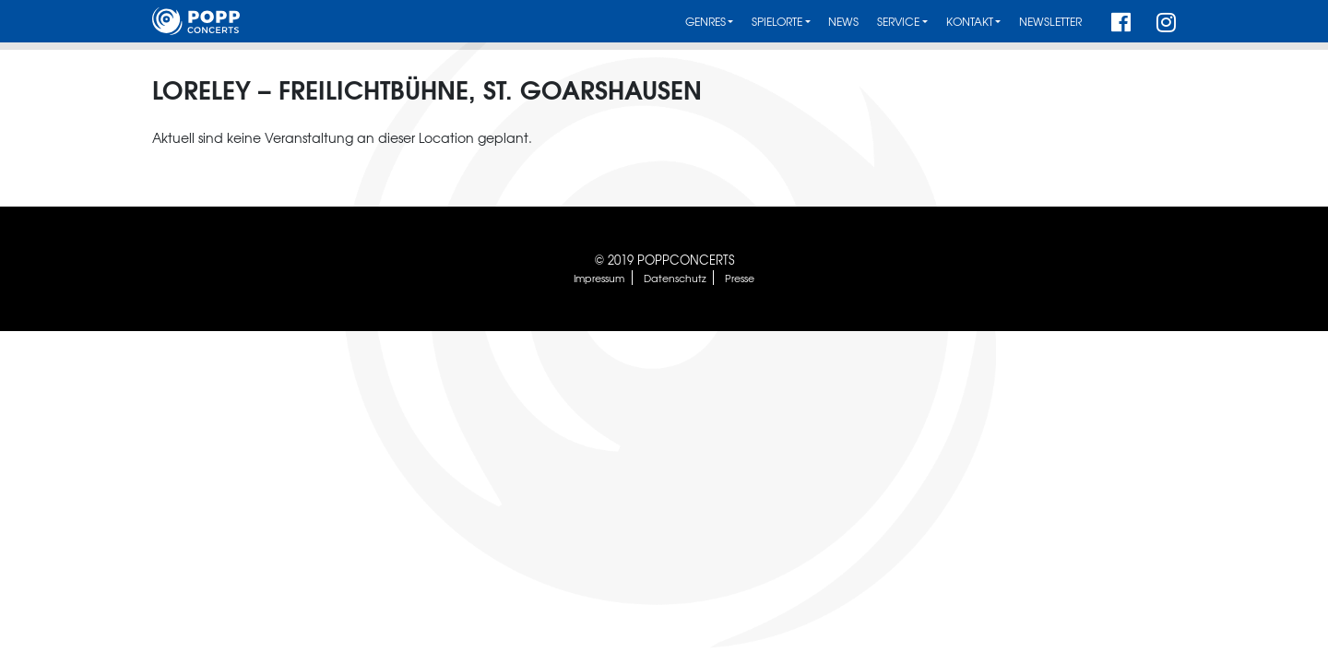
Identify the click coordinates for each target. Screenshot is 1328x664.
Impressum (599, 277)
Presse (739, 277)
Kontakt (969, 22)
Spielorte (777, 22)
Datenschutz (675, 277)
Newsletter (1050, 22)
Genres (705, 22)
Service (898, 22)
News (843, 22)
